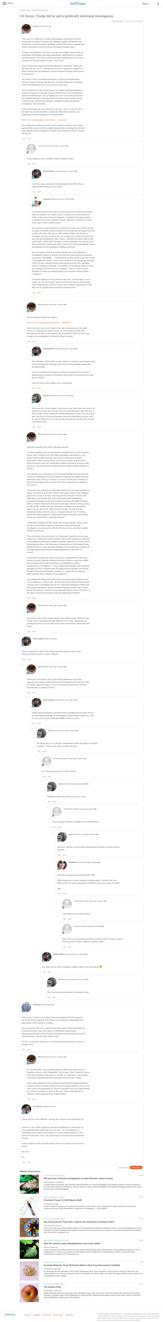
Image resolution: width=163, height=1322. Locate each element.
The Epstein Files (52, 1287)
